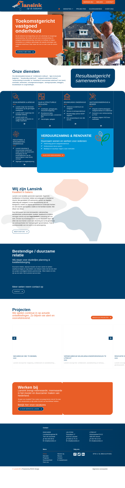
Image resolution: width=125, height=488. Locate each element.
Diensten (68, 9)
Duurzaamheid (95, 9)
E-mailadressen (62, 460)
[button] (14, 338)
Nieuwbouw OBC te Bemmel (25, 356)
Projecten (81, 9)
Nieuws (99, 2)
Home (45, 454)
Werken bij (88, 2)
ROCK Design (34, 469)
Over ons (109, 9)
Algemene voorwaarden (100, 469)
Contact (110, 2)
